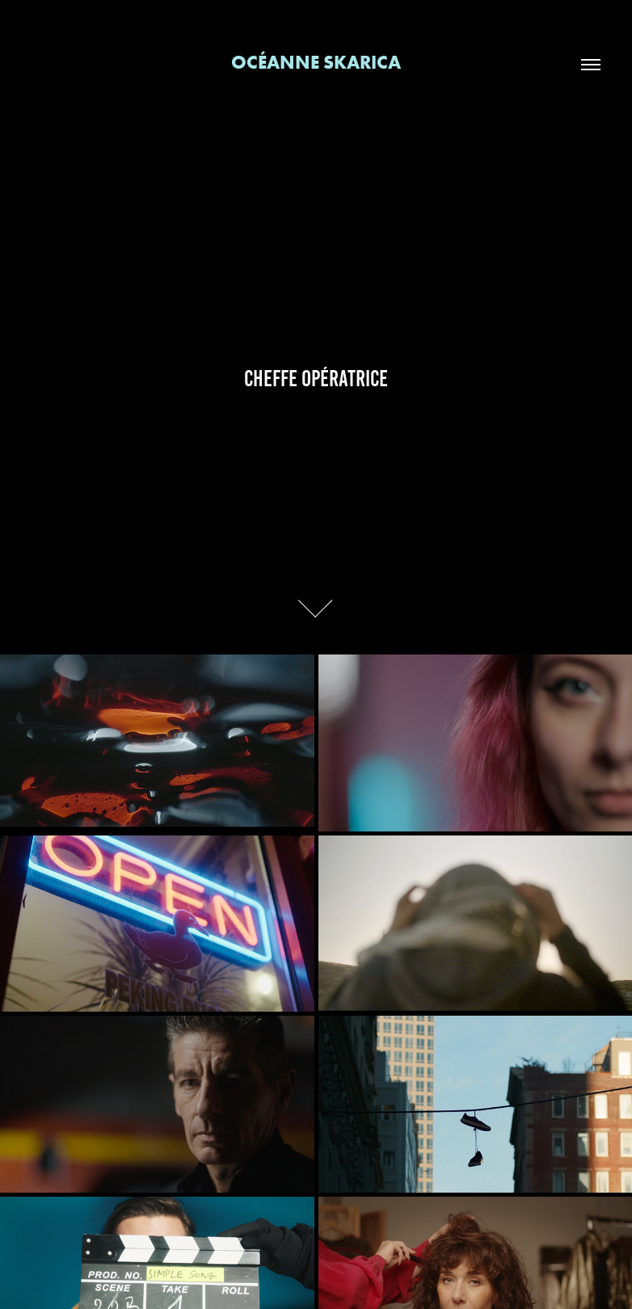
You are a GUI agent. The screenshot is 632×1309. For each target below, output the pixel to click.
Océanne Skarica (316, 62)
